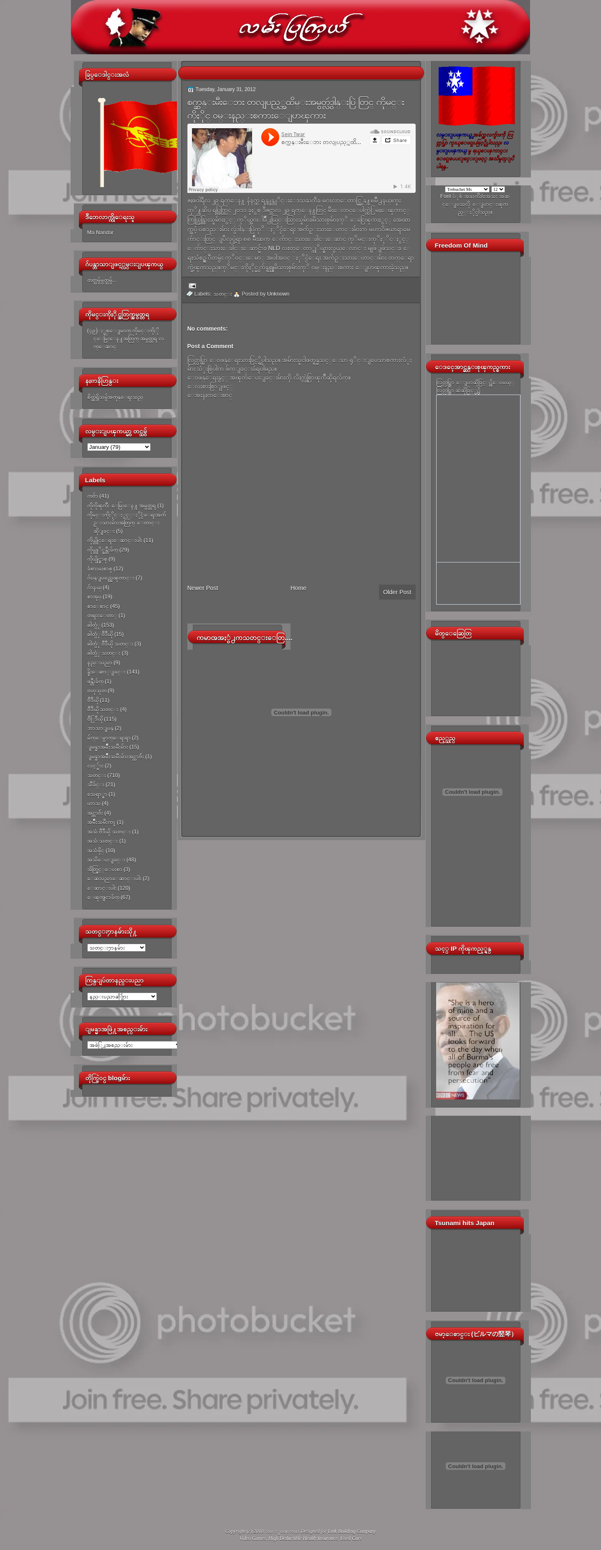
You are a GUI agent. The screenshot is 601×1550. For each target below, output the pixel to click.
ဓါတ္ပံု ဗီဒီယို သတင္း (110, 644)
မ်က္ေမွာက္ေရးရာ (109, 737)
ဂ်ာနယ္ (94, 587)
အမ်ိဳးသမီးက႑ (101, 822)
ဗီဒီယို (92, 700)
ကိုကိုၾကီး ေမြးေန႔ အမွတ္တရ (121, 505)
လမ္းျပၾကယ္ (281, 1531)
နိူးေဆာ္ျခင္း (106, 672)
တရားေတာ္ (102, 615)
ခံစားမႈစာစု (99, 568)
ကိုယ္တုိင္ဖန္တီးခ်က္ (102, 550)
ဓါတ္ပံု (93, 625)
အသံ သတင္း (102, 841)
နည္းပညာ (99, 662)
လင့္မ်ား (95, 765)
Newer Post (202, 588)
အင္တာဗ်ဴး (95, 813)
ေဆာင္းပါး (101, 888)
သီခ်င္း (95, 784)
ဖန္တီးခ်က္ (95, 681)
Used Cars (350, 1538)
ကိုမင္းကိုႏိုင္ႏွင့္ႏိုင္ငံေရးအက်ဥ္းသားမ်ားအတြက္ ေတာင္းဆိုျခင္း (126, 523)
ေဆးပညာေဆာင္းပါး (114, 878)
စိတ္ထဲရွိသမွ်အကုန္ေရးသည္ (115, 397)
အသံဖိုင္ (95, 850)
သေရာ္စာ (97, 794)
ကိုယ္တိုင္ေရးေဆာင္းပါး (114, 540)
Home (298, 588)
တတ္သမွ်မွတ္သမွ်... (102, 280)
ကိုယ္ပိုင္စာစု (97, 559)
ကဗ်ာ (92, 496)
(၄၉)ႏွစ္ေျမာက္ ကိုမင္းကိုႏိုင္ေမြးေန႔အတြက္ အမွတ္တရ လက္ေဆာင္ (125, 338)
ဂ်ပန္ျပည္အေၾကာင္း (110, 578)
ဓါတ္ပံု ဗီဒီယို (100, 634)
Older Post (397, 592)
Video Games (253, 1538)
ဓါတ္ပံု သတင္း (104, 653)
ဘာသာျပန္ (100, 728)
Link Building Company (352, 1531)
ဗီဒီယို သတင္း (103, 709)
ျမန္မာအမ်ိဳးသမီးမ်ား (107, 747)
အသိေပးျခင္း (106, 859)
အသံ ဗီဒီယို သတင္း (109, 831)
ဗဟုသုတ (96, 690)
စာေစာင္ (98, 606)
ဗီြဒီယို (95, 719)
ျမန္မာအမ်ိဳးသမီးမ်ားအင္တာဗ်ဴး (115, 756)
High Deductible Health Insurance (303, 1538)
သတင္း (96, 775)
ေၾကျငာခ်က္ (103, 897)
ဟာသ (94, 803)
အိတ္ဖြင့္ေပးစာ (104, 869)
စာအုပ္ (94, 596)
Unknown (278, 294)
